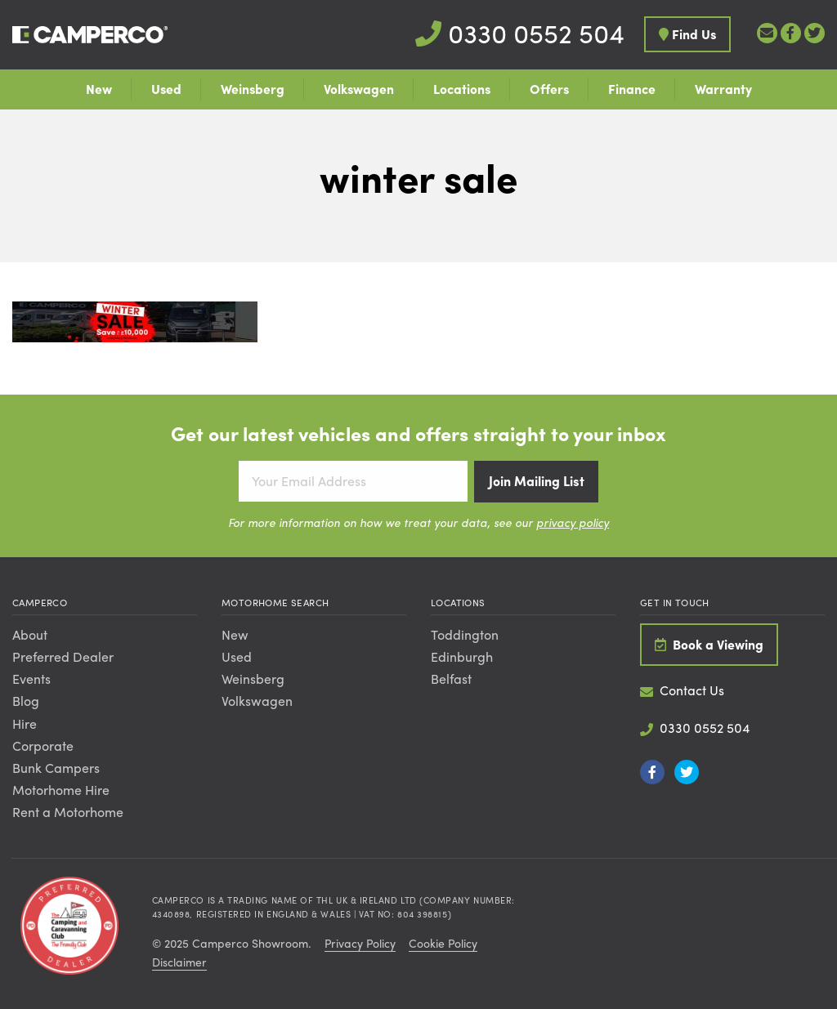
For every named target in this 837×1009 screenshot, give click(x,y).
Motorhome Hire (61, 789)
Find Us (687, 34)
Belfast (451, 678)
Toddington (465, 634)
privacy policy (572, 522)
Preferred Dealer (63, 656)
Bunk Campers (56, 767)
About (29, 634)
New (99, 88)
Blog (25, 700)
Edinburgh (462, 656)
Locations (461, 88)
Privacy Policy (360, 943)
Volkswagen (359, 88)
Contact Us (682, 690)
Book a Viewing (709, 644)
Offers (549, 88)
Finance (632, 88)
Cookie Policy (443, 943)
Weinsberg (252, 88)
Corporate (43, 745)
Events (31, 678)
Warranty (723, 88)
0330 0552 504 (519, 32)
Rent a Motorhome (67, 811)
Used (166, 88)
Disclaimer (179, 961)
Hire (24, 723)
